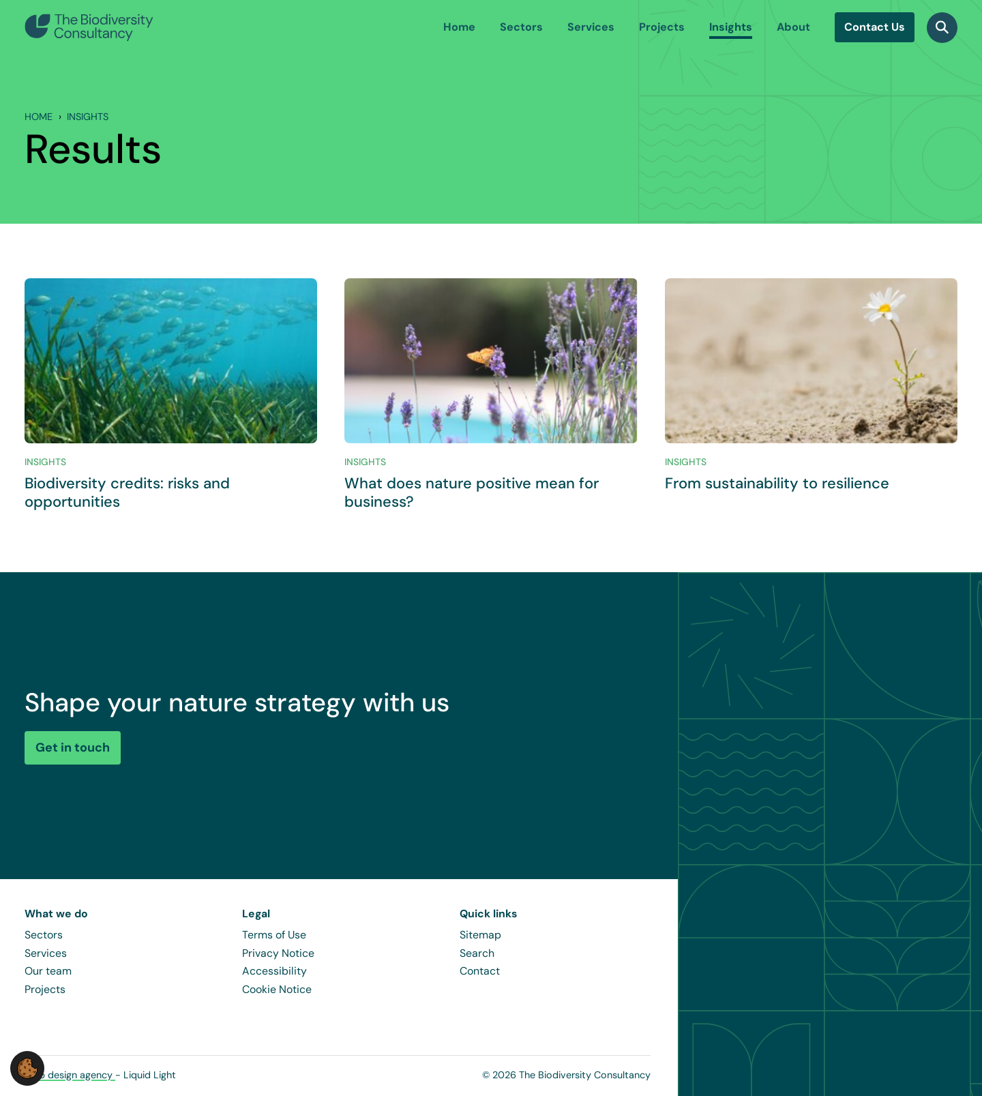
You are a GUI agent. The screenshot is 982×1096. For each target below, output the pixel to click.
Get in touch (72, 747)
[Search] (942, 27)
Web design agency (70, 1075)
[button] (27, 1067)
